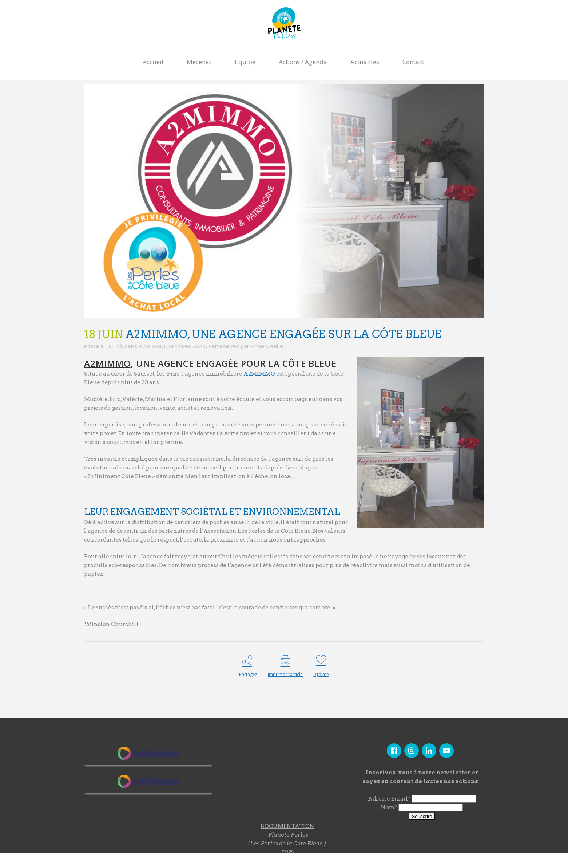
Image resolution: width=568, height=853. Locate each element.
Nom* (389, 808)
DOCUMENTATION (287, 826)
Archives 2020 (187, 346)
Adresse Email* (389, 799)
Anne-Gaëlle (267, 346)
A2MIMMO (152, 346)
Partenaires (223, 346)
